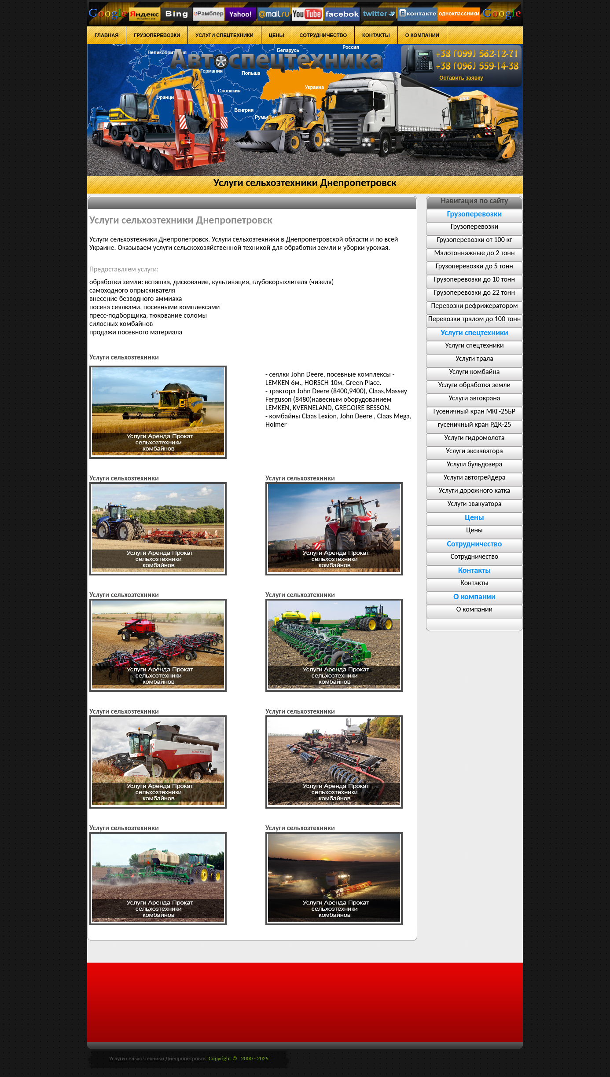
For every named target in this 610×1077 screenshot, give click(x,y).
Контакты (474, 583)
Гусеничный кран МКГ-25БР (474, 411)
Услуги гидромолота (475, 437)
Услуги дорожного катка (475, 490)
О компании (474, 609)
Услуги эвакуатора (475, 503)
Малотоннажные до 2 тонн (474, 253)
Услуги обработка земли (474, 385)
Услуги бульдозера (474, 464)
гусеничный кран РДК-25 (474, 424)
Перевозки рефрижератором (474, 305)
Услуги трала (474, 358)
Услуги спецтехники (474, 345)
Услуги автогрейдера (475, 477)
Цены (474, 530)
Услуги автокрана (474, 398)
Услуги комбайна (474, 371)
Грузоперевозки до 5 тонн (474, 266)
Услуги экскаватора (474, 451)
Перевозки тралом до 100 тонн (474, 319)
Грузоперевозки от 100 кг (474, 239)
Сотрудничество (475, 556)
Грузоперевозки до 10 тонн (474, 279)
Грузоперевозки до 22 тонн (474, 292)
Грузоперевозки (474, 226)
